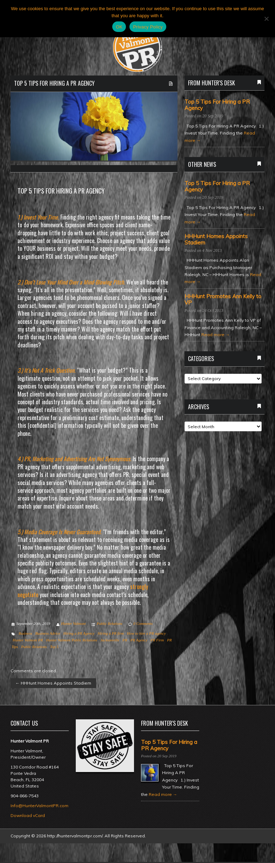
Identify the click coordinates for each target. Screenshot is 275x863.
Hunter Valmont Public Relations (71, 640)
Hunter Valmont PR (28, 640)
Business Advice (47, 633)
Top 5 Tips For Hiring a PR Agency (54, 83)
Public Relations (109, 623)
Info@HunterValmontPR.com (39, 805)
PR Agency (138, 640)
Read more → (215, 334)
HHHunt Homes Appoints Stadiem (53, 683)
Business (25, 633)
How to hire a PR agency (146, 633)
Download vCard (28, 815)
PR (124, 640)
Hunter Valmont (73, 623)
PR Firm (157, 640)
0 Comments (143, 623)
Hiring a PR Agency (78, 633)
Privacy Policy (147, 27)
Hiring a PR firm (111, 633)
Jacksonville (109, 640)
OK (119, 27)
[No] (266, 18)
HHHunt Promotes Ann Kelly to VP (223, 299)
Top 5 (54, 647)
